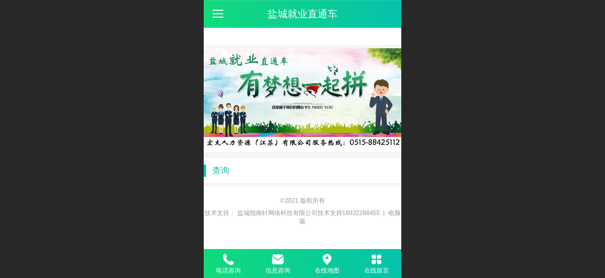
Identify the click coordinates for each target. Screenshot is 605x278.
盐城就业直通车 (302, 13)
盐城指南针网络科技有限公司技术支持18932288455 (309, 213)
